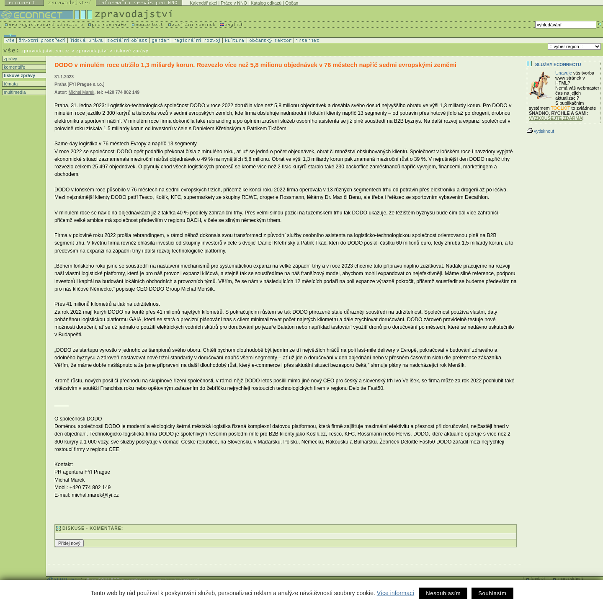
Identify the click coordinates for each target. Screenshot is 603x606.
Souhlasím (492, 593)
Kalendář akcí (203, 2)
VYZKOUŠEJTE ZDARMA (555, 118)
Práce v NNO (234, 2)
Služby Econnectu (558, 64)
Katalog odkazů (266, 2)
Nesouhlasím (443, 593)
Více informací (395, 593)
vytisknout (540, 131)
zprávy (10, 58)
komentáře (14, 67)
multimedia (14, 92)
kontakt (538, 579)
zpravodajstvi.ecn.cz (45, 50)
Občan (291, 2)
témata (10, 83)
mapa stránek (571, 579)
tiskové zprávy (19, 75)
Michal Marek (81, 92)
